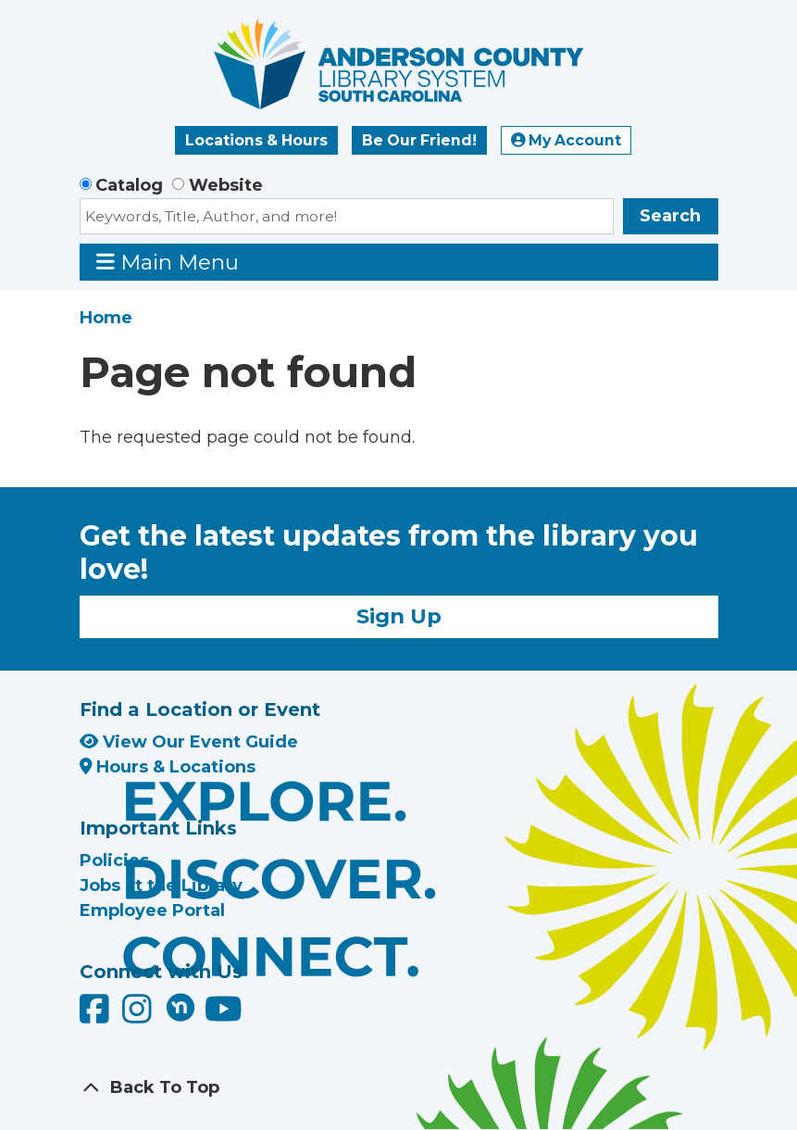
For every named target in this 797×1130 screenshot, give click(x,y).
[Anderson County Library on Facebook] (97, 1015)
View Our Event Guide (189, 742)
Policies (114, 860)
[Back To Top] (399, 1087)
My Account (566, 140)
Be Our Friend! (419, 140)
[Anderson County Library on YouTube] (224, 1015)
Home (106, 318)
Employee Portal (152, 910)
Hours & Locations (168, 767)
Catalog (129, 185)
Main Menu (167, 261)
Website (226, 185)
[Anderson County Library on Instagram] (139, 1015)
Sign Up (399, 616)
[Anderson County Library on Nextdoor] (180, 1007)
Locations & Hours (256, 140)
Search (670, 216)
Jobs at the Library (161, 885)
